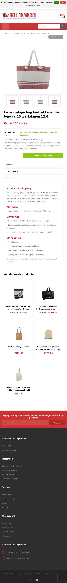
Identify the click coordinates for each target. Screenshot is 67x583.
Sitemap (46, 573)
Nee (63, 2)
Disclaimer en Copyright (10, 479)
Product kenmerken (13, 171)
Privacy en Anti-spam (9, 474)
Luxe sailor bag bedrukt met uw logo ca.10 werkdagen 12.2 (18, 307)
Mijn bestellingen (7, 527)
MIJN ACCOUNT (7, 523)
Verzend (57, 423)
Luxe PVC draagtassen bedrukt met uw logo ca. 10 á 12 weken (48, 307)
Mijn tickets (6, 536)
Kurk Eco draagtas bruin (18, 347)
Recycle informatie (12, 178)
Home (5, 33)
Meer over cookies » (34, 5)
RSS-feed (37, 573)
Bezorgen (5, 503)
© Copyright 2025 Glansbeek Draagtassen (17, 573)
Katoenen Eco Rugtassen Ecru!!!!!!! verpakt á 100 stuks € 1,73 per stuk (48, 348)
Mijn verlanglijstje (8, 532)
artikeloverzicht (56, 37)
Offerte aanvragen (43, 155)
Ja (56, 2)
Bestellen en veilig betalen (11, 499)
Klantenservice (7, 495)
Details (9, 165)
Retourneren (6, 507)
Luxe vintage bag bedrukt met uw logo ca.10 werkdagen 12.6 (32, 33)
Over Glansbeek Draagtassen (12, 466)
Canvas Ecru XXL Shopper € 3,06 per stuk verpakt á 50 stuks (18, 388)
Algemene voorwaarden (10, 470)
